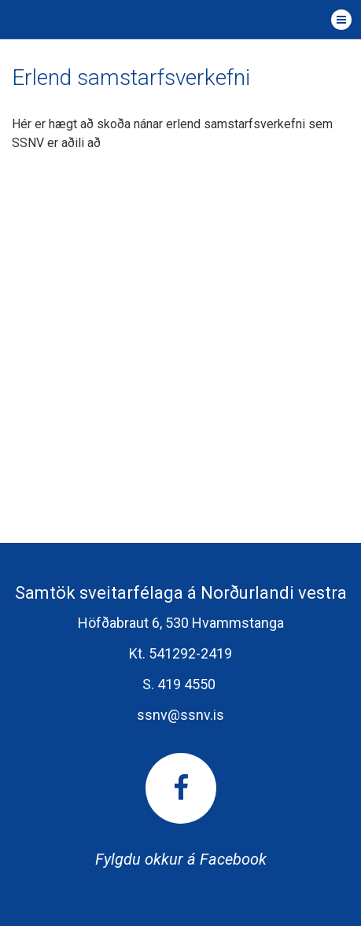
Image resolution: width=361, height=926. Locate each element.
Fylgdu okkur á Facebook (181, 811)
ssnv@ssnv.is (180, 714)
